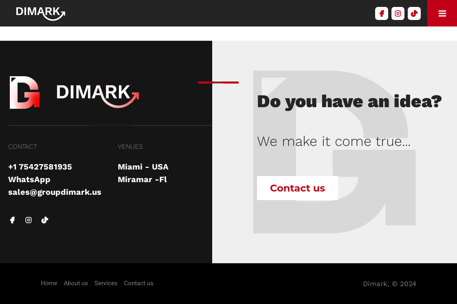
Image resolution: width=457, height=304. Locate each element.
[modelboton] (442, 13)
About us (76, 283)
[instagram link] (28, 221)
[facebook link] (12, 221)
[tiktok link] (45, 221)
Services (106, 283)
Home (49, 283)
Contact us (297, 188)
